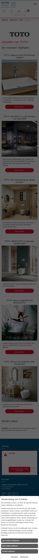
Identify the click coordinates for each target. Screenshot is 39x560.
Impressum (14, 557)
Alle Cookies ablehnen (10, 546)
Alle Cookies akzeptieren (10, 540)
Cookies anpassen (8, 551)
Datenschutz (24, 557)
